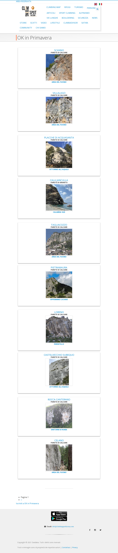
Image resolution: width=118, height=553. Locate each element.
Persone (91, 8)
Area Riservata (23, 1)
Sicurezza (83, 18)
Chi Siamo (41, 27)
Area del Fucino (59, 82)
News (94, 18)
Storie (23, 22)
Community (26, 27)
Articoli (51, 13)
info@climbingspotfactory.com (63, 526)
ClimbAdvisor (71, 22)
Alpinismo (84, 13)
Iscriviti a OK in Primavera (27, 503)
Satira (84, 22)
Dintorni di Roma (59, 429)
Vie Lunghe (52, 18)
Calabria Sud (59, 212)
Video (44, 22)
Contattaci (66, 547)
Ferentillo (59, 344)
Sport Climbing (67, 13)
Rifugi (67, 7)
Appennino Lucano (59, 299)
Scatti (33, 22)
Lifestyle (55, 22)
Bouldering (68, 18)
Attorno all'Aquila (59, 169)
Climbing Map (53, 7)
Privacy (75, 547)
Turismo (78, 7)
